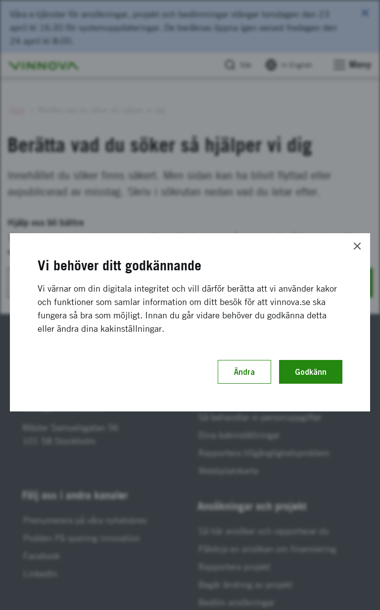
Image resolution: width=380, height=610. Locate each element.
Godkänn (311, 372)
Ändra (244, 372)
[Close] (357, 246)
